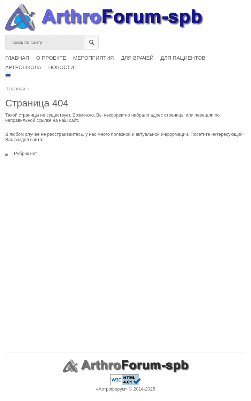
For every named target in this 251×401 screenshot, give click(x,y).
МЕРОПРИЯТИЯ (93, 58)
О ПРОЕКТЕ (51, 58)
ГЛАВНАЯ (17, 58)
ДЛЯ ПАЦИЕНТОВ (182, 58)
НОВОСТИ (61, 67)
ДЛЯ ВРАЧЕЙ (137, 58)
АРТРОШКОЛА (23, 67)
